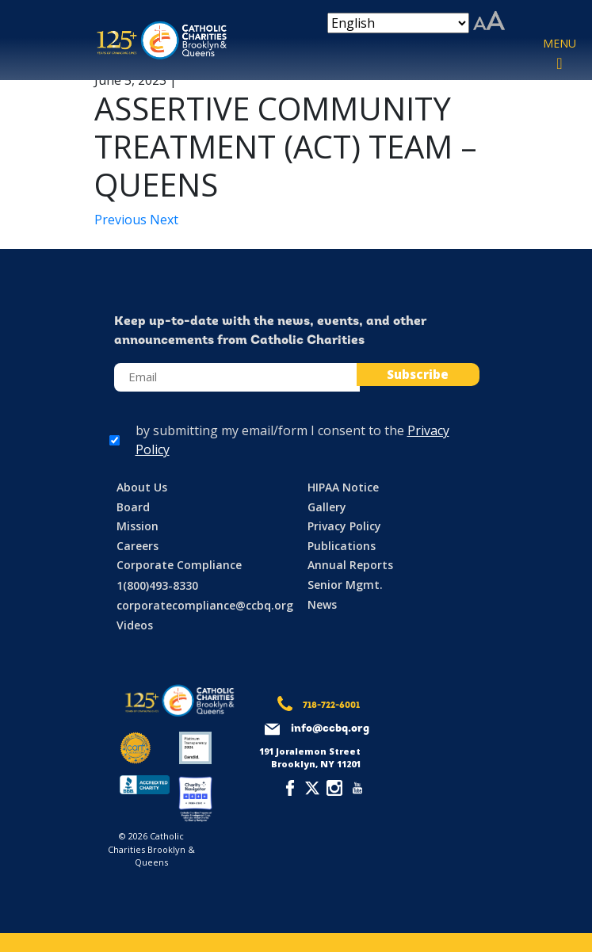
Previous (122, 219)
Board (133, 506)
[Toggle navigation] (559, 55)
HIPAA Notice (343, 487)
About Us (141, 487)
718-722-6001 (331, 706)
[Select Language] (398, 23)
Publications (341, 545)
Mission (137, 525)
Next (164, 219)
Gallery (326, 506)
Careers (137, 545)
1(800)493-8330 (157, 585)
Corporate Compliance (179, 564)
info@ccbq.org (330, 729)
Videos (134, 625)
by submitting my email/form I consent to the (292, 440)
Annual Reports (350, 564)
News (322, 604)
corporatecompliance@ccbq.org (204, 605)
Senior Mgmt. (345, 584)
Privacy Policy (344, 525)
